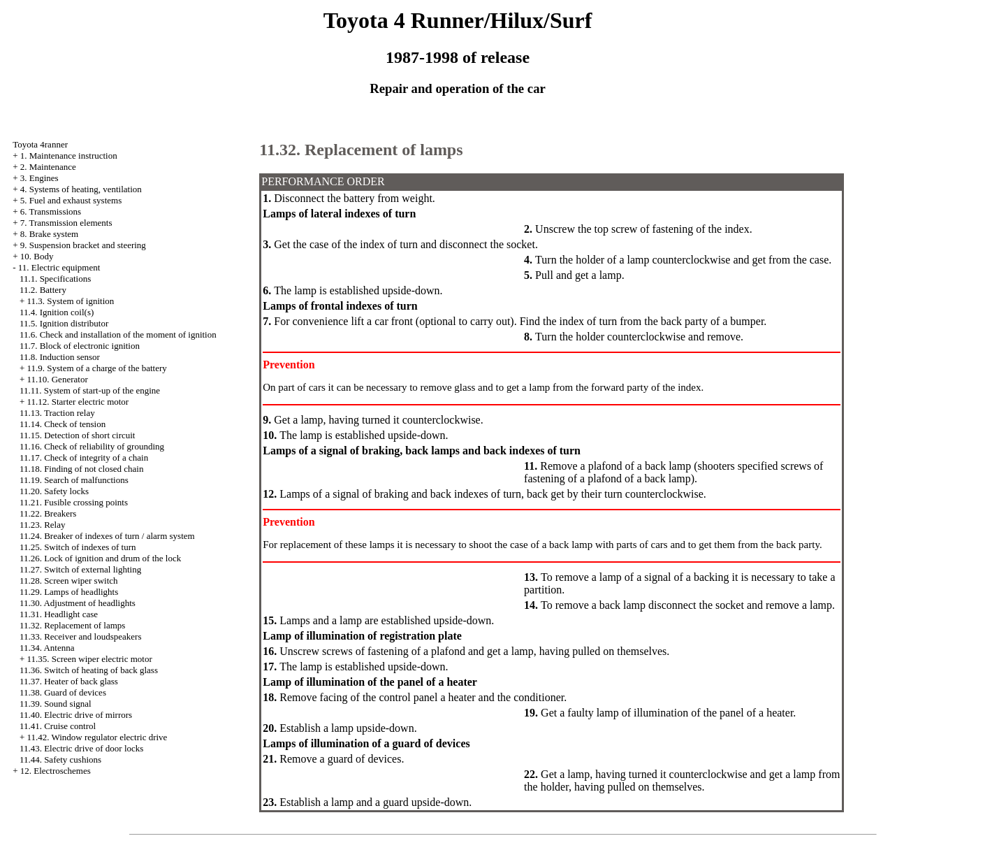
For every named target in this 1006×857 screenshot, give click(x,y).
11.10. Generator (57, 379)
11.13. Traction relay (57, 413)
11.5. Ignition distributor (64, 323)
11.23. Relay (43, 524)
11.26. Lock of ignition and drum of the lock (100, 558)
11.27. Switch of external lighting (80, 569)
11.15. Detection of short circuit (78, 435)
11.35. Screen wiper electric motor (89, 659)
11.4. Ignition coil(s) (57, 312)
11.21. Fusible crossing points (74, 502)
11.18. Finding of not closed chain (82, 468)
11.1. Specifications (55, 278)
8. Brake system (49, 234)
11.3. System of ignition (70, 301)
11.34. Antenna (47, 647)
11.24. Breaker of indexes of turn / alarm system (107, 536)
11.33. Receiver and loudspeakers (81, 636)
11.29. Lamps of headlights (69, 591)
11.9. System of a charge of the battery (96, 368)
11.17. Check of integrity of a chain (84, 457)
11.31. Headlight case (59, 614)
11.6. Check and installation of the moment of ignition (118, 334)
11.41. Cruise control (58, 726)
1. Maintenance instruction (68, 155)
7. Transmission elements (66, 222)
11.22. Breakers (48, 513)
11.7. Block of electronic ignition (80, 345)
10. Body (37, 256)
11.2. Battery (43, 290)
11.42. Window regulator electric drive (97, 737)
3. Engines (39, 178)
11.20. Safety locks (54, 491)
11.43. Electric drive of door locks (82, 748)
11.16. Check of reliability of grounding (92, 446)
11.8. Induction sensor (60, 357)
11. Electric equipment (59, 267)
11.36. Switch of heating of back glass (89, 670)
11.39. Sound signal (56, 703)
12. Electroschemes (55, 770)
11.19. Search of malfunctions (74, 480)
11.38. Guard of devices (63, 692)
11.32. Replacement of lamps (73, 625)
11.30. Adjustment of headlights (78, 603)
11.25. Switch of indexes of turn (78, 547)
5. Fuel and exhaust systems (71, 200)
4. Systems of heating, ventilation (81, 189)
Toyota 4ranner (40, 144)
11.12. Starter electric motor (78, 401)
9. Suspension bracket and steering (83, 245)
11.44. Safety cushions (60, 759)
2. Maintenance (48, 166)
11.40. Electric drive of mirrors (76, 715)
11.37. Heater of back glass (69, 681)
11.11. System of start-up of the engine (90, 390)
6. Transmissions (50, 211)
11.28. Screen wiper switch (69, 580)
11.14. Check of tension (62, 424)
